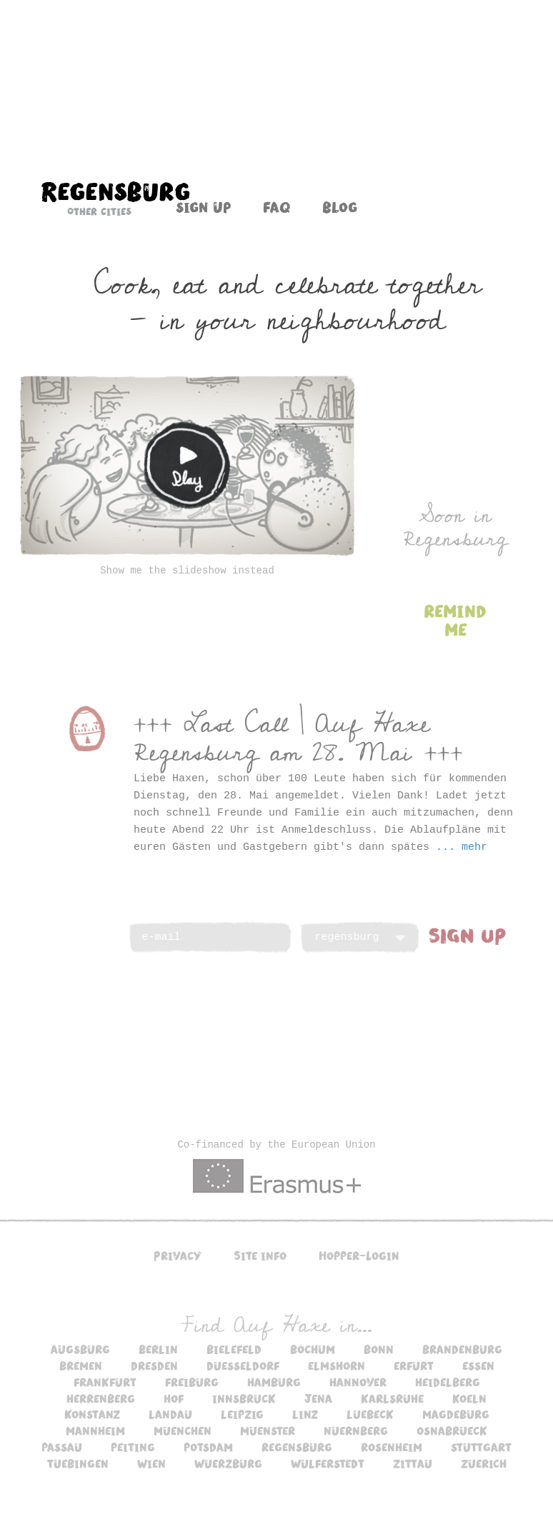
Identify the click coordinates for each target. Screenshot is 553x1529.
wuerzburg (228, 1463)
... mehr (461, 847)
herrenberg (100, 1398)
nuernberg (356, 1430)
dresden (154, 1365)
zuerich (484, 1463)
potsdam (208, 1447)
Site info (260, 1255)
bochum (312, 1349)
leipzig (242, 1414)
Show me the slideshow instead (187, 570)
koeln (469, 1398)
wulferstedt (327, 1463)
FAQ (277, 206)
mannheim (95, 1430)
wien (151, 1463)
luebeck (370, 1414)
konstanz (92, 1414)
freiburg (192, 1382)
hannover (358, 1382)
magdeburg (455, 1414)
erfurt (414, 1365)
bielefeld (233, 1349)
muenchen (182, 1430)
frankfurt (105, 1382)
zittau (412, 1463)
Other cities (99, 211)
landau (170, 1414)
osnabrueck (452, 1430)
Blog (339, 206)
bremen (80, 1365)
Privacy (177, 1255)
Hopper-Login (359, 1255)
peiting (133, 1447)
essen (478, 1365)
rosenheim (391, 1447)
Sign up (203, 206)
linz (305, 1414)
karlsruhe (392, 1398)
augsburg (80, 1349)
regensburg (296, 1447)
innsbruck (244, 1398)
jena (318, 1398)
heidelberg (447, 1382)
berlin (158, 1349)
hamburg (274, 1382)
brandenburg (462, 1349)
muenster (267, 1430)
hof (174, 1398)
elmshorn (336, 1365)
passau (61, 1447)
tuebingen (78, 1463)
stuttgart (481, 1447)
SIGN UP (467, 935)
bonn (379, 1349)
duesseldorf (242, 1365)
